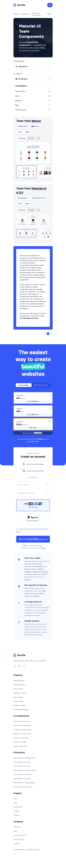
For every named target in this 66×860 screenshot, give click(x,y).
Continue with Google (33, 464)
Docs (15, 799)
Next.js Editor (18, 697)
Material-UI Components (22, 730)
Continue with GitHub (33, 471)
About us (16, 827)
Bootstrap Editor (19, 685)
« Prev (20, 132)
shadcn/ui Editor (19, 705)
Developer (23, 385)
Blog (15, 831)
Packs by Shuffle (19, 742)
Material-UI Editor (19, 693)
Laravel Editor (18, 701)
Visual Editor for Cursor (22, 766)
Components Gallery (40, 572)
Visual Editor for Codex (21, 762)
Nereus (36, 121)
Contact (16, 811)
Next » (27, 132)
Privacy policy (18, 839)
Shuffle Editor (38, 566)
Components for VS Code (22, 787)
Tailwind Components (21, 721)
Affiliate (16, 815)
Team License (41, 385)
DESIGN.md (17, 807)
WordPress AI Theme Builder (24, 783)
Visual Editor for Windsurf (22, 774)
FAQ (15, 803)
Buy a (33, 539)
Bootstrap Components (22, 725)
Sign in (43, 548)
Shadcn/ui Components (22, 734)
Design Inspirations (20, 746)
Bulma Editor (18, 689)
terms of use (34, 529)
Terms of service (19, 835)
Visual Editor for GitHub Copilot (24, 770)
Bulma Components (20, 738)
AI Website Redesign (21, 709)
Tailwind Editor (18, 681)
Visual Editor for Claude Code (24, 758)
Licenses (16, 843)
